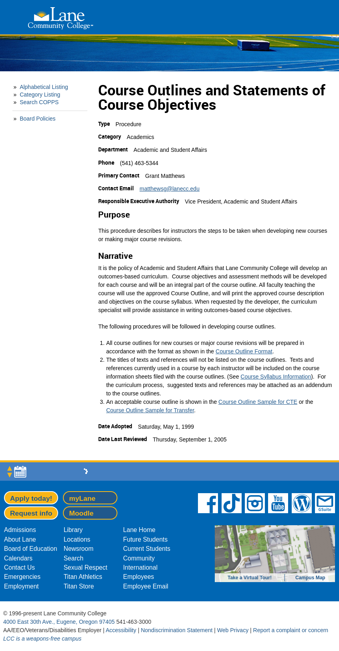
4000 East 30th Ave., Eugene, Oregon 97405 (59, 622)
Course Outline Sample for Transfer (150, 410)
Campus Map (310, 577)
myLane (82, 498)
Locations (77, 539)
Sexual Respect (85, 567)
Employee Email (145, 586)
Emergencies (22, 576)
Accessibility (121, 630)
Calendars (18, 558)
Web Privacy (232, 630)
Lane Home (139, 529)
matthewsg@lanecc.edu (169, 188)
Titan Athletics (83, 576)
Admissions (20, 529)
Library (73, 529)
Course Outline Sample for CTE (257, 402)
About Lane (20, 539)
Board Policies (38, 118)
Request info (31, 513)
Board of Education (30, 548)
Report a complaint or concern (291, 630)
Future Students (145, 539)
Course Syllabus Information (275, 376)
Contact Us (19, 567)
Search (73, 558)
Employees (138, 576)
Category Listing (40, 94)
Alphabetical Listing (44, 87)
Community (139, 558)
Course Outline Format (244, 351)
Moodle (81, 513)
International (140, 567)
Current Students (146, 548)
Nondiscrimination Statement (176, 630)
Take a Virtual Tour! (250, 577)
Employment (21, 586)
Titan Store (79, 586)
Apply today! (31, 498)
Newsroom (79, 548)
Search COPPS (39, 102)
